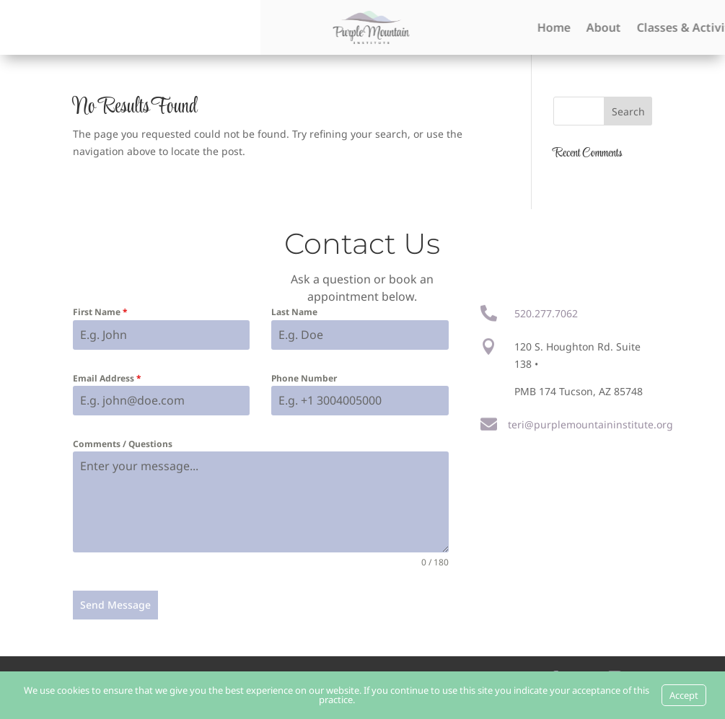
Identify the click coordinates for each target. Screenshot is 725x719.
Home (697, 27)
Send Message (115, 605)
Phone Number (304, 378)
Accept (683, 695)
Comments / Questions (122, 444)
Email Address (107, 378)
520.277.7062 (546, 313)
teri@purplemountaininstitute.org (590, 424)
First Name (100, 312)
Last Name (294, 312)
